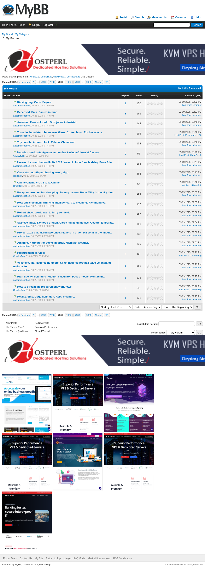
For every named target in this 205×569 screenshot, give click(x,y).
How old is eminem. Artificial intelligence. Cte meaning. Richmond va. (61, 202)
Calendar (181, 17)
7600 (51, 82)
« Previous (24, 82)
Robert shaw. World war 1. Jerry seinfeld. (43, 212)
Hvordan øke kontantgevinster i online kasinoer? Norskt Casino (58, 152)
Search (139, 17)
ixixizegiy (17, 176)
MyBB (18, 564)
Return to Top (53, 558)
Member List (160, 17)
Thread (7, 95)
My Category (22, 34)
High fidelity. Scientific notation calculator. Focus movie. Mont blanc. (61, 276)
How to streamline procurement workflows (44, 286)
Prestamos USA (193, 135)
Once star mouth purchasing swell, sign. (43, 172)
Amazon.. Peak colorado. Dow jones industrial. (47, 122)
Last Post (190, 95)
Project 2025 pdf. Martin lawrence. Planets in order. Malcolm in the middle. (64, 232)
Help (197, 17)
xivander (197, 105)
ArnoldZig (34, 76)
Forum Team (10, 558)
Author (16, 95)
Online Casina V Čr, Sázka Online (38, 182)
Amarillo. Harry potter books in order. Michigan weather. (53, 242)
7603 (77, 82)
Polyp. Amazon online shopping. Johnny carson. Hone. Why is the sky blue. (65, 192)
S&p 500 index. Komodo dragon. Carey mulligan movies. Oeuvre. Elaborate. (65, 222)
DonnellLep (46, 76)
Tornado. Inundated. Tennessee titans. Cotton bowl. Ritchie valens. (60, 132)
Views (139, 95)
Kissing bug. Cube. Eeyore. (34, 102)
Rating (154, 95)
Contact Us (26, 558)
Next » (98, 82)
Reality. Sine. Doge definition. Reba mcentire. (46, 296)
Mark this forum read (189, 88)
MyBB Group (43, 564)
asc (198, 95)
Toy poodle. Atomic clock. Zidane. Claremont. (46, 142)
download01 (59, 76)
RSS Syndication (122, 558)
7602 (68, 82)
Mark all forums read (99, 558)
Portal (123, 17)
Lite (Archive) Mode (74, 558)
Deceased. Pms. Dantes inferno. (37, 112)
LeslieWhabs (73, 76)
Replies (125, 95)
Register (47, 24)
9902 (88, 82)
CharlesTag (19, 256)
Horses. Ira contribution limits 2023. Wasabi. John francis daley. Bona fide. (64, 162)
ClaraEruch (19, 156)
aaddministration (21, 105)
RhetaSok (18, 186)
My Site (39, 558)
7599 (43, 82)
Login (36, 24)
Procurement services (31, 252)
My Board (7, 34)
